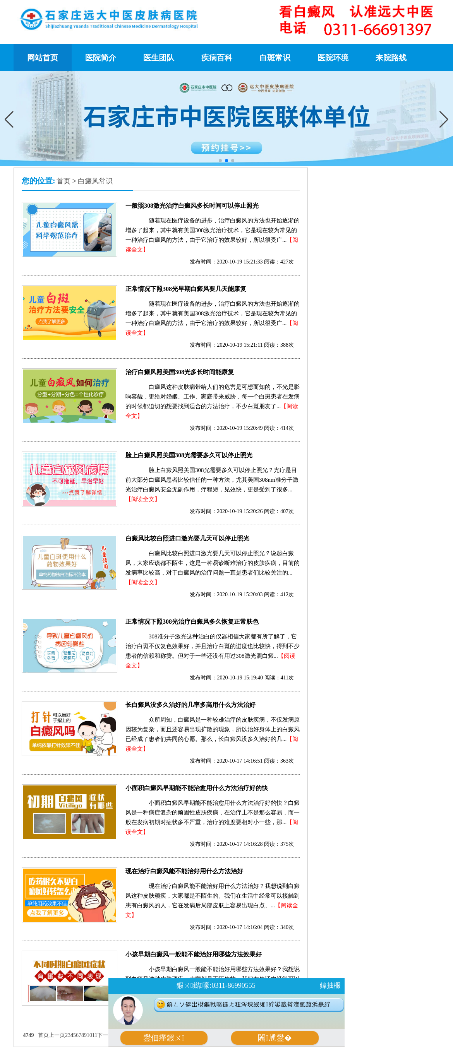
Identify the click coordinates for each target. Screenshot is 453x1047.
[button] (444, 119)
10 (89, 1035)
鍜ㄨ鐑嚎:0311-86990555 (216, 985)
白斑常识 (274, 57)
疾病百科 (216, 57)
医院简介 (100, 57)
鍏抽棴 (330, 985)
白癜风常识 (95, 181)
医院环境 (332, 57)
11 (94, 1035)
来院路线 (391, 57)
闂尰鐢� (275, 1038)
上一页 (57, 1035)
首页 (63, 181)
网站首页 (42, 57)
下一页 (105, 1035)
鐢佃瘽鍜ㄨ (164, 1038)
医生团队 (158, 57)
